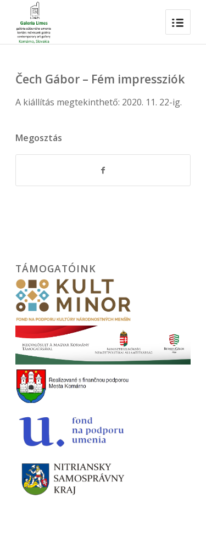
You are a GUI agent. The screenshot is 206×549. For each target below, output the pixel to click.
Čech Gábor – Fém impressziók (100, 79)
